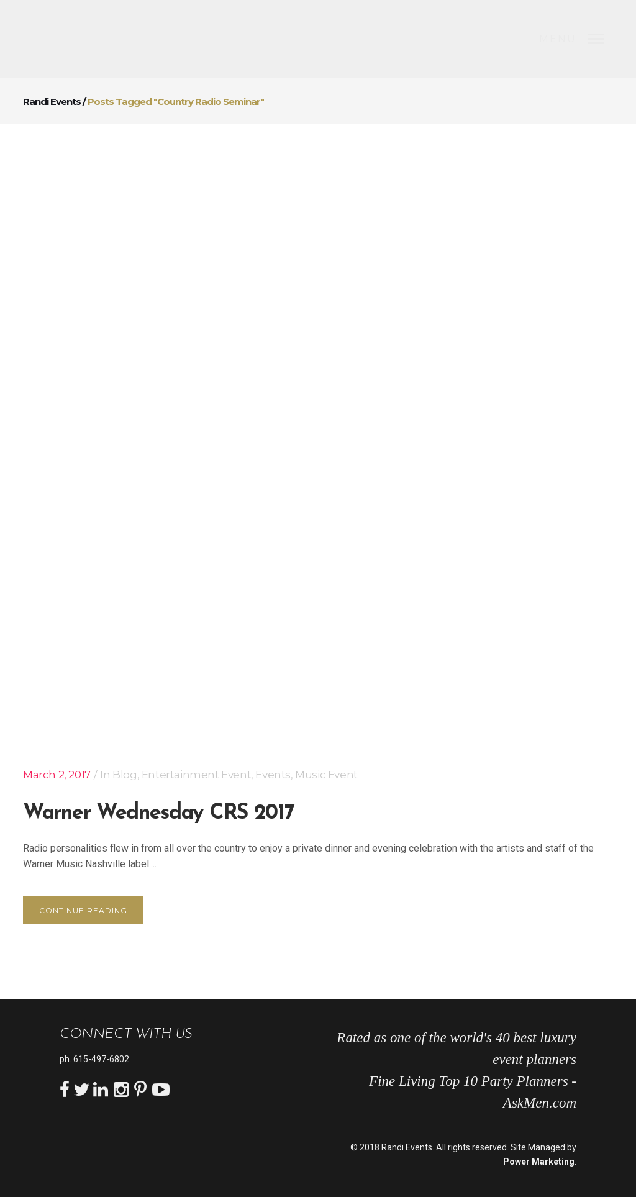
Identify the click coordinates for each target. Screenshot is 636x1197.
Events (273, 774)
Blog (124, 774)
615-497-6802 (101, 1059)
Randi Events (52, 101)
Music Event (326, 774)
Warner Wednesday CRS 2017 (158, 813)
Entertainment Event (196, 774)
